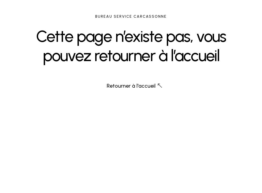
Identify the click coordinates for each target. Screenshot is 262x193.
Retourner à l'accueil (131, 86)
